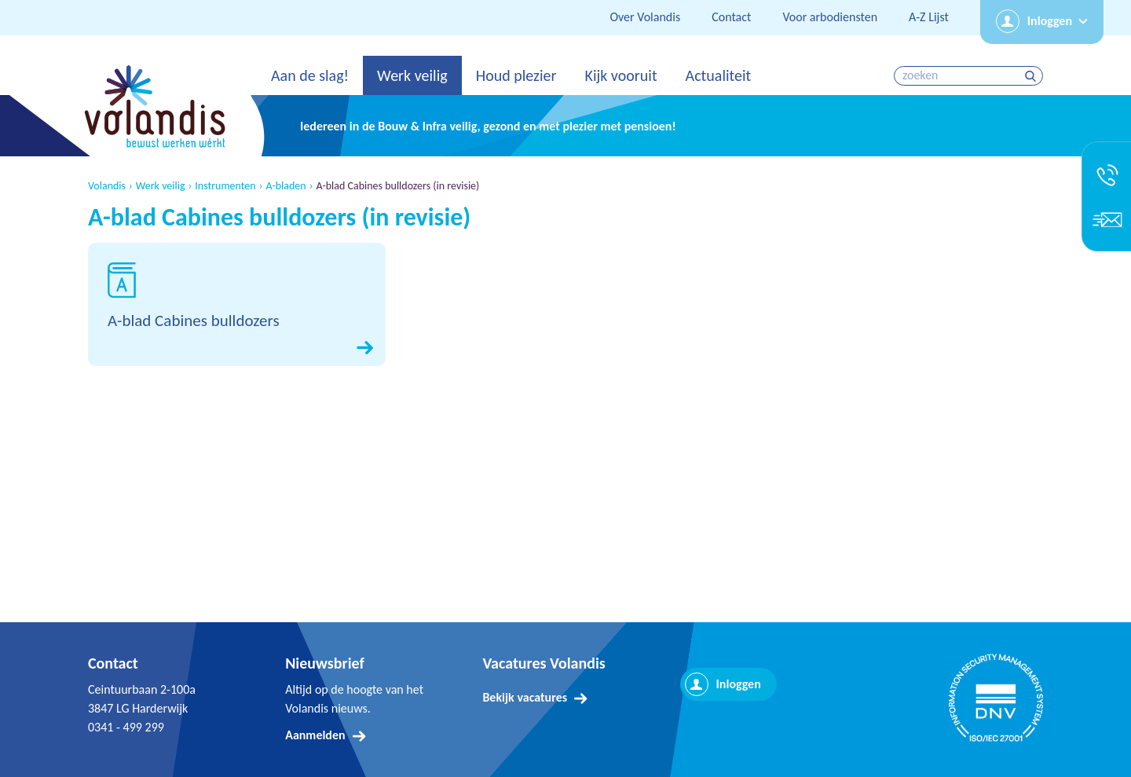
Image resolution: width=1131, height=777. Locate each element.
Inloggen (1049, 20)
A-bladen (285, 186)
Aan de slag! (310, 75)
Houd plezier (516, 75)
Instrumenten (225, 186)
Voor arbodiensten (829, 16)
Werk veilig (412, 75)
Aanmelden (315, 735)
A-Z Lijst (929, 16)
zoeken (1032, 76)
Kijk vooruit (620, 75)
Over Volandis (644, 16)
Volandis (107, 186)
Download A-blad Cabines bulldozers (237, 304)
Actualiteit (719, 75)
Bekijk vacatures (524, 697)
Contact (731, 16)
